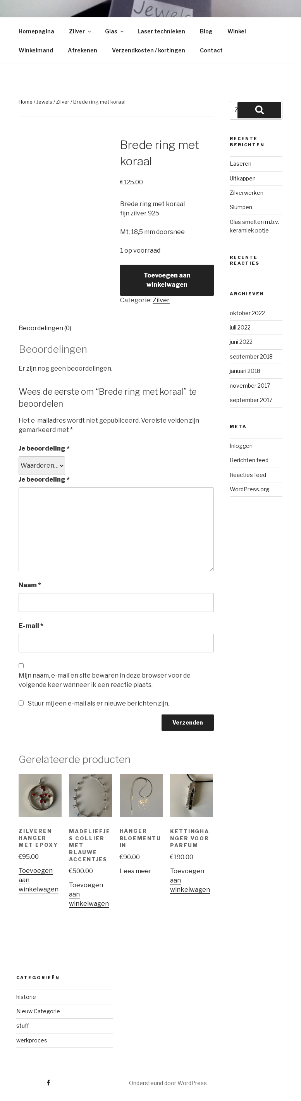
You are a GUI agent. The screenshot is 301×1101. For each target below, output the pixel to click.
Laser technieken (161, 31)
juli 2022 (240, 327)
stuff (22, 1025)
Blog (206, 31)
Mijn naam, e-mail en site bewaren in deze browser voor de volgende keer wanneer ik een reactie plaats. (105, 680)
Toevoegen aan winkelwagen (167, 280)
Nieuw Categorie (38, 1011)
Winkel (236, 31)
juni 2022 (241, 341)
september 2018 (251, 356)
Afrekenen (82, 50)
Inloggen (241, 445)
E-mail (31, 625)
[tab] (45, 328)
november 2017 (250, 385)
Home (26, 102)
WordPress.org (249, 489)
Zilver (80, 31)
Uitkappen (243, 178)
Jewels (44, 102)
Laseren (240, 163)
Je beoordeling (44, 448)
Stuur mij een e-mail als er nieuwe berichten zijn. (98, 703)
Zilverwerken (246, 192)
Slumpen (241, 207)
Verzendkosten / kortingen (148, 50)
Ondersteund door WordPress (168, 1083)
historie (26, 997)
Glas (115, 31)
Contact (211, 50)
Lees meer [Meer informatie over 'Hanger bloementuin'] (135, 871)
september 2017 (251, 400)
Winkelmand (36, 50)
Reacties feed (248, 475)
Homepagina (36, 31)
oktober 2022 (247, 313)
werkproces (31, 1040)
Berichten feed (249, 460)
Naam (30, 585)
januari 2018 (245, 371)
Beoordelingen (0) (45, 328)
